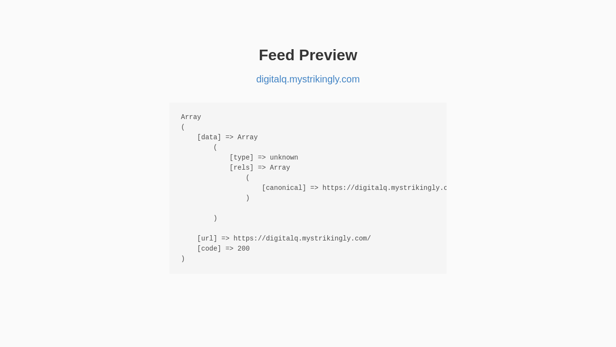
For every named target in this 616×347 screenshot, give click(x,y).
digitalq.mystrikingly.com (307, 79)
